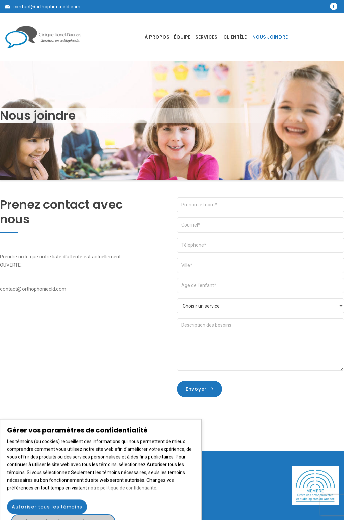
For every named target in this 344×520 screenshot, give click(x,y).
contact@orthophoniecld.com (47, 6)
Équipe (182, 37)
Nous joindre (270, 37)
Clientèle (235, 37)
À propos (157, 37)
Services (206, 37)
